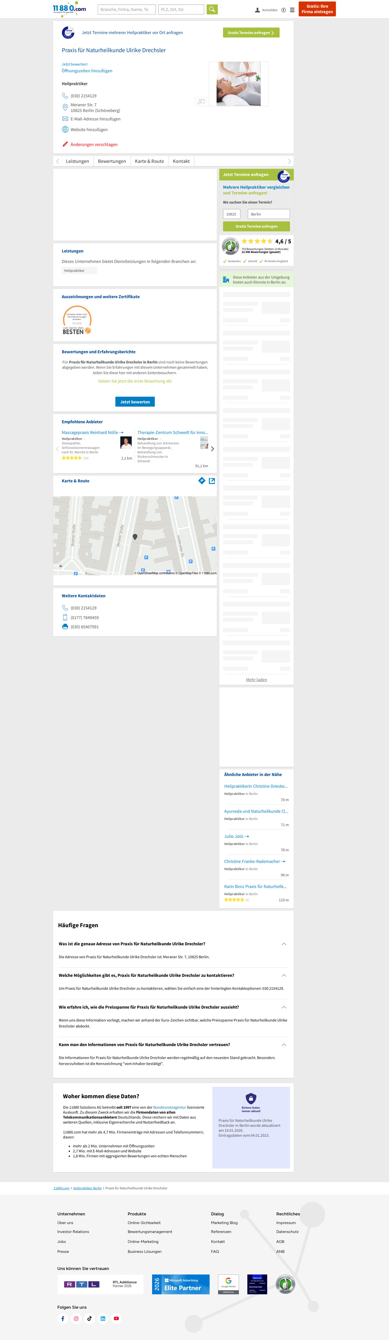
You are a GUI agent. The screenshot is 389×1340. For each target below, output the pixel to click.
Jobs (61, 1241)
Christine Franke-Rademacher (252, 861)
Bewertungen (112, 161)
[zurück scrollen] (57, 161)
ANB (280, 1251)
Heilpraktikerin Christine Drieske (254, 786)
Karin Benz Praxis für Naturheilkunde (256, 886)
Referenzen (221, 1231)
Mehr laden (256, 679)
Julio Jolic (234, 836)
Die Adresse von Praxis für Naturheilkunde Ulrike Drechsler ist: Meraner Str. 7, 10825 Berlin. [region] (134, 956)
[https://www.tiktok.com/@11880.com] (89, 1318)
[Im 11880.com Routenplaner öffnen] (202, 480)
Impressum (286, 1222)
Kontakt (181, 161)
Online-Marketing (143, 1241)
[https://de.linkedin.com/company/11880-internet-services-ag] (102, 1318)
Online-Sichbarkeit (144, 1222)
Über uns (65, 1222)
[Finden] (212, 9)
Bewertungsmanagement (150, 1231)
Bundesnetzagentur (169, 1107)
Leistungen (77, 161)
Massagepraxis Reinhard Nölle (90, 432)
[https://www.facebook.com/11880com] (62, 1318)
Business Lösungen (145, 1251)
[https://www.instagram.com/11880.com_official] (76, 1318)
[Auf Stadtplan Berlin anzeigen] (212, 480)
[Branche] (127, 9)
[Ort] (181, 9)
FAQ (215, 1251)
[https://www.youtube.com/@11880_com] (116, 1318)
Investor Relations (73, 1231)
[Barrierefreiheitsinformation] (285, 9)
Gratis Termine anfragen (251, 32)
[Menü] (294, 9)
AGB (280, 1241)
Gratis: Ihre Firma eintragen (317, 9)
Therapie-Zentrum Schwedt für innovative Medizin (172, 432)
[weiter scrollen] (289, 161)
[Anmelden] (268, 10)
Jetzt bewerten (135, 402)
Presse (63, 1251)
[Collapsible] (284, 944)
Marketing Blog (224, 1222)
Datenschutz (287, 1231)
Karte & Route (149, 161)
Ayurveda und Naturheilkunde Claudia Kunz (256, 811)
